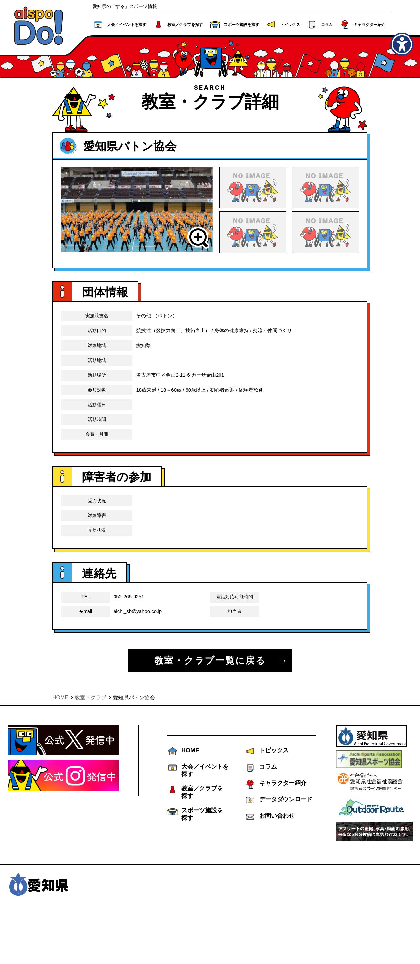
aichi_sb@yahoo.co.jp (138, 658)
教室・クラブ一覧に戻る (210, 708)
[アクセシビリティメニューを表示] (401, 44)
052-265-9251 (129, 644)
